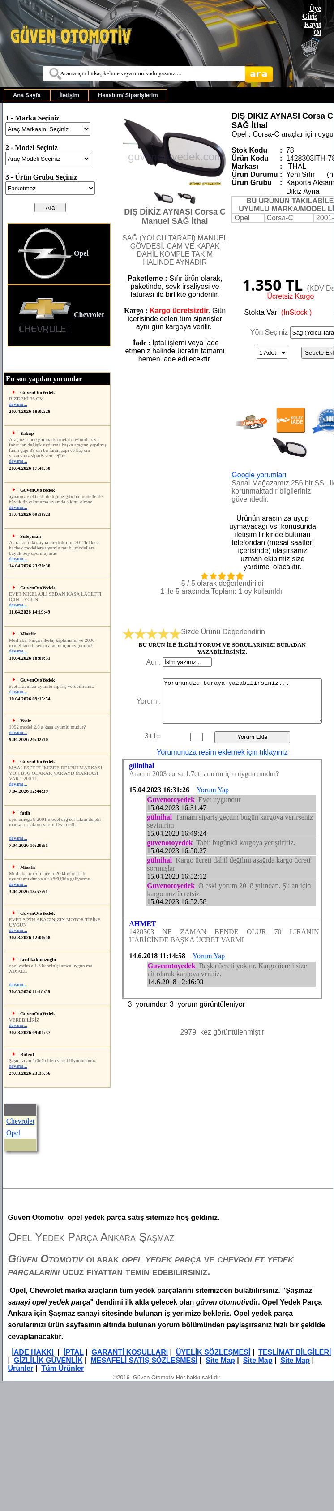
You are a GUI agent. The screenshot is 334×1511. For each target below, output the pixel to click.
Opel (53, 254)
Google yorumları (259, 475)
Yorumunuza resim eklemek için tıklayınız (222, 752)
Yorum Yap (213, 790)
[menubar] (85, 95)
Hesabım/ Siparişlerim (128, 95)
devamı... (18, 404)
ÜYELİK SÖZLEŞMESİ (213, 1352)
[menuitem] (27, 95)
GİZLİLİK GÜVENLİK (48, 1360)
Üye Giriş (311, 12)
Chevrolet (60, 315)
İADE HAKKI (32, 1352)
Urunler (20, 1368)
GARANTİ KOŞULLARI (130, 1352)
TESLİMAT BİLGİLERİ (294, 1352)
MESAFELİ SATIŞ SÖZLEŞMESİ (143, 1360)
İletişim (69, 95)
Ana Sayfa (27, 95)
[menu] (59, 284)
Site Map (220, 1360)
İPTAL (74, 1352)
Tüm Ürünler (62, 1368)
